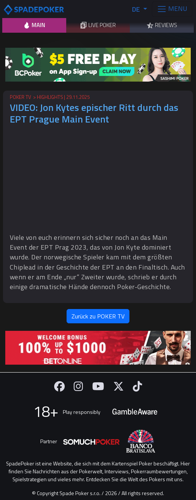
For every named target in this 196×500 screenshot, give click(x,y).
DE (136, 9)
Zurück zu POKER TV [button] (98, 316)
